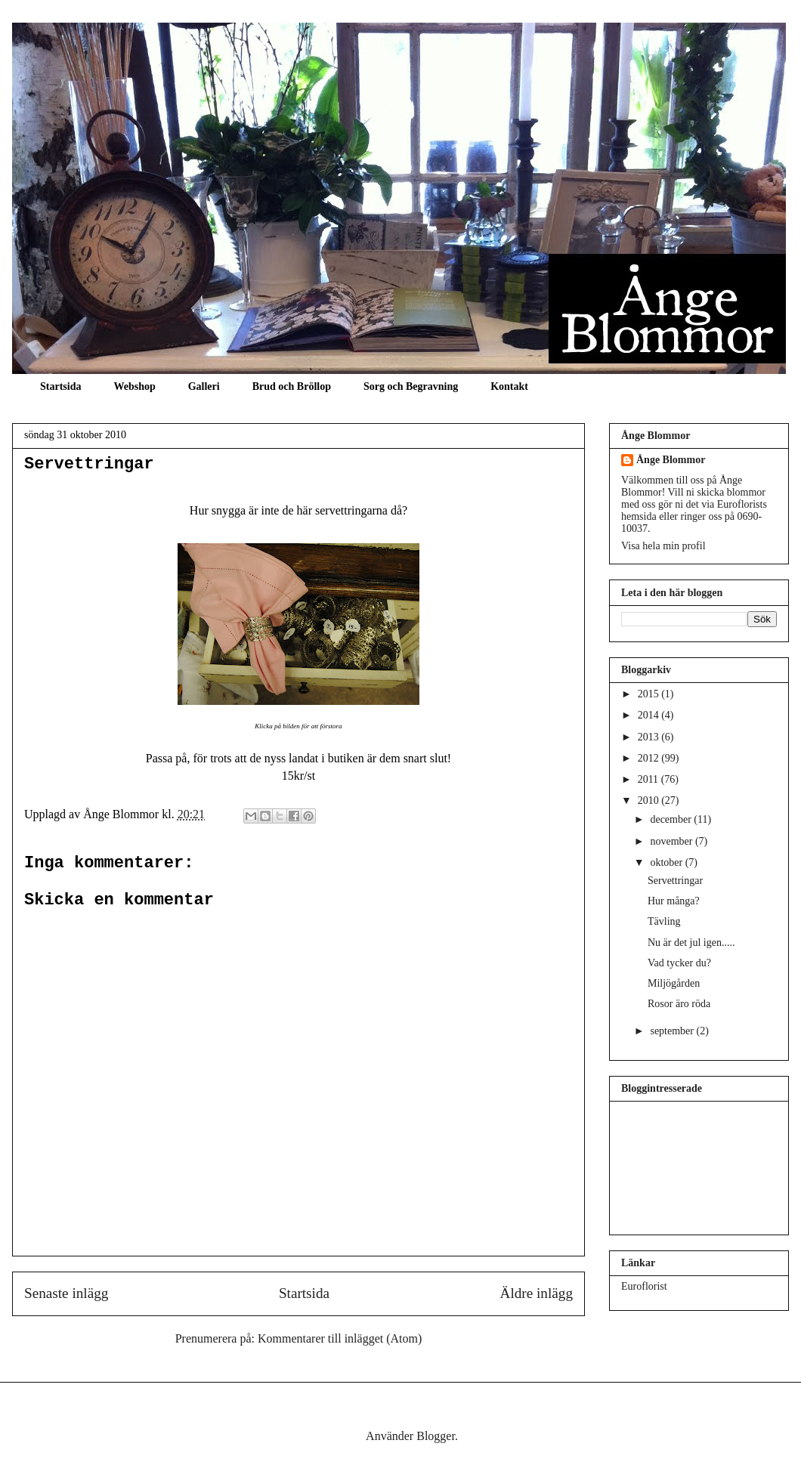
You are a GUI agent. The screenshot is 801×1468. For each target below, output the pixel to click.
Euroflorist (644, 1286)
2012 (650, 758)
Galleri (204, 386)
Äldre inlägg (536, 1293)
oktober (667, 862)
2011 (649, 779)
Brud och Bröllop (291, 386)
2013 (650, 737)
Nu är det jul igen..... (691, 942)
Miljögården (674, 983)
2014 (650, 715)
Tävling (664, 921)
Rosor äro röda (679, 1003)
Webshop (134, 386)
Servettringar (89, 464)
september (673, 1031)
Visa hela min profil (663, 546)
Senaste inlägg (66, 1293)
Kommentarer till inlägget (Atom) (340, 1338)
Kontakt (509, 386)
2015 (650, 694)
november (672, 841)
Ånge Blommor (670, 459)
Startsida (60, 386)
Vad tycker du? (679, 963)
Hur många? (674, 901)
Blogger (435, 1435)
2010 (650, 800)
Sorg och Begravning (410, 386)
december (672, 819)
